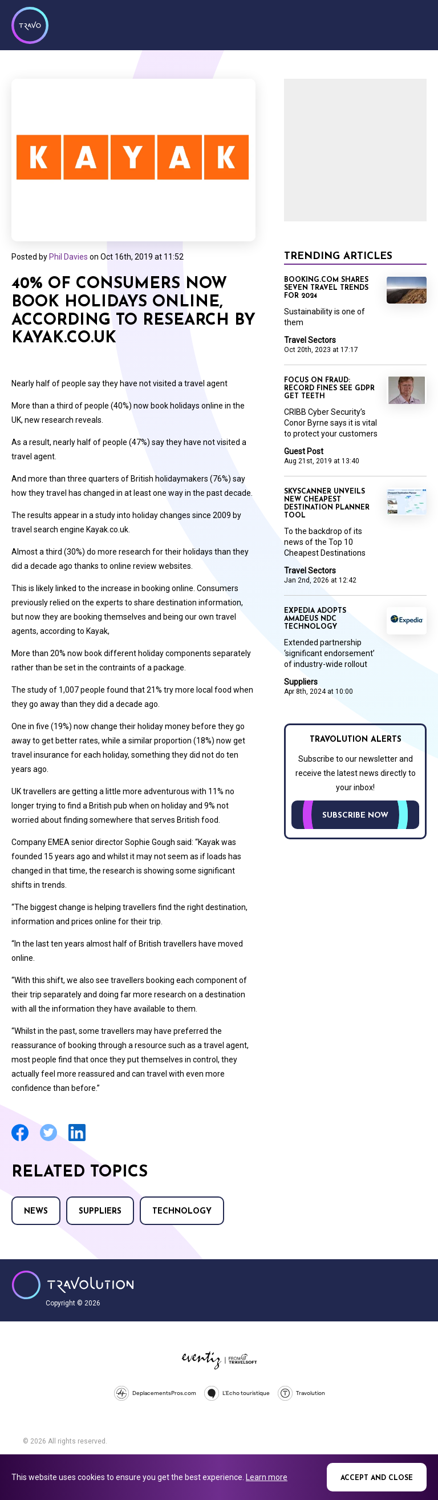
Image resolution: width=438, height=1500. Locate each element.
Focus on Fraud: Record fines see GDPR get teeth (329, 388)
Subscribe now (355, 815)
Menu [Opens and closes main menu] (415, 24)
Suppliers (100, 1211)
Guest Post (303, 451)
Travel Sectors (310, 340)
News (36, 1211)
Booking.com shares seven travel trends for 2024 (326, 288)
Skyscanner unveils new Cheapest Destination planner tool (327, 503)
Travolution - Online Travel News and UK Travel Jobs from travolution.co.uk (72, 1285)
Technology (182, 1211)
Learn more (266, 1477)
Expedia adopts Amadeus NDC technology (315, 619)
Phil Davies (68, 256)
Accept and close (376, 1478)
